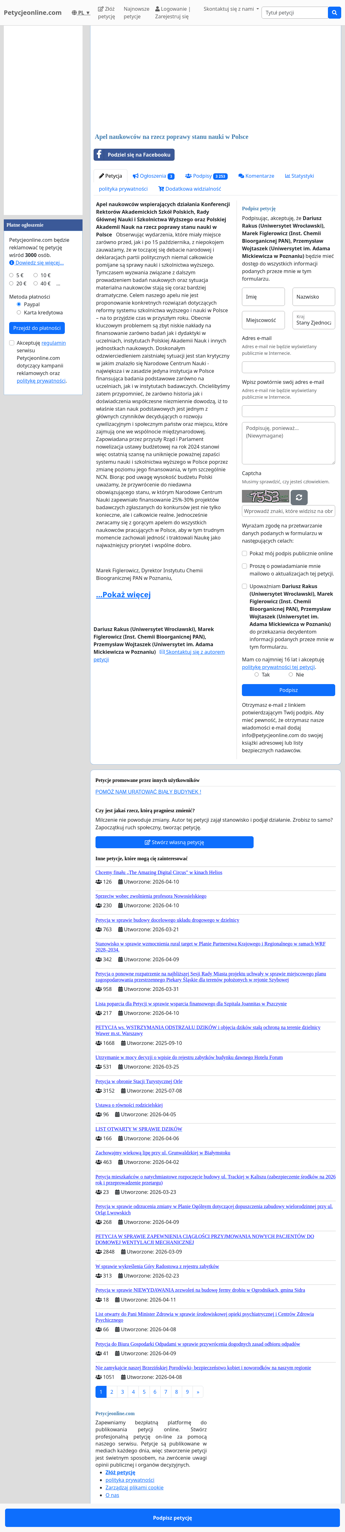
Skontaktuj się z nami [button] (229, 8)
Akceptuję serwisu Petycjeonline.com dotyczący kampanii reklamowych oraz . (42, 361)
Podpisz (288, 690)
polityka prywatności (123, 188)
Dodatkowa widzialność (189, 188)
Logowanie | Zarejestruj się (173, 12)
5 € (19, 275)
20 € (21, 283)
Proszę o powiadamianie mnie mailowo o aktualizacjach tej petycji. (292, 570)
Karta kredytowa (43, 312)
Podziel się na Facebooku (132, 154)
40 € (45, 283)
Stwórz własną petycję (174, 842)
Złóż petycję (106, 12)
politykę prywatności (41, 380)
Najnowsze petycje (136, 12)
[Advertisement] (216, 80)
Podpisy (206, 176)
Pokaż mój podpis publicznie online (291, 553)
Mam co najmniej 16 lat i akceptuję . (283, 663)
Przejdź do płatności (37, 328)
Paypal (32, 304)
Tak (266, 674)
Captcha (251, 473)
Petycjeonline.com (33, 12)
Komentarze (256, 175)
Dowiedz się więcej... (36, 262)
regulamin (53, 342)
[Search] (295, 13)
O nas (112, 1495)
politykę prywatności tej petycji (278, 667)
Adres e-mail (257, 338)
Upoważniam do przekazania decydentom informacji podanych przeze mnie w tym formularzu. (292, 616)
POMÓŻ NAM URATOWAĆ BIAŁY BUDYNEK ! (148, 792)
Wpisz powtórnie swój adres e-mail (283, 382)
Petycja (110, 175)
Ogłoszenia (154, 176)
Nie (300, 674)
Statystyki (299, 175)
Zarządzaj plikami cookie (134, 1487)
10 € (45, 275)
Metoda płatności (29, 296)
